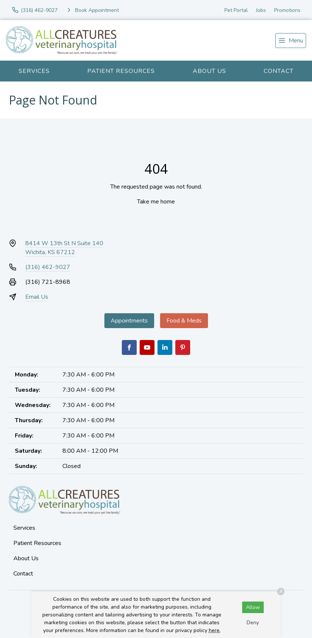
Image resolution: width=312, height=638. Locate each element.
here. (215, 630)
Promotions (287, 10)
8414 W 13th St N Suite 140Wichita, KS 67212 (64, 247)
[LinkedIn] (164, 347)
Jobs (261, 10)
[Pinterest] (182, 347)
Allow (253, 607)
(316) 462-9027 (47, 267)
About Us (209, 71)
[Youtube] (147, 347)
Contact (278, 71)
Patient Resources (121, 71)
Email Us (36, 297)
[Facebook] (129, 347)
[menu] (290, 40)
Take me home (156, 202)
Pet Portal (236, 10)
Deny (253, 622)
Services (34, 71)
